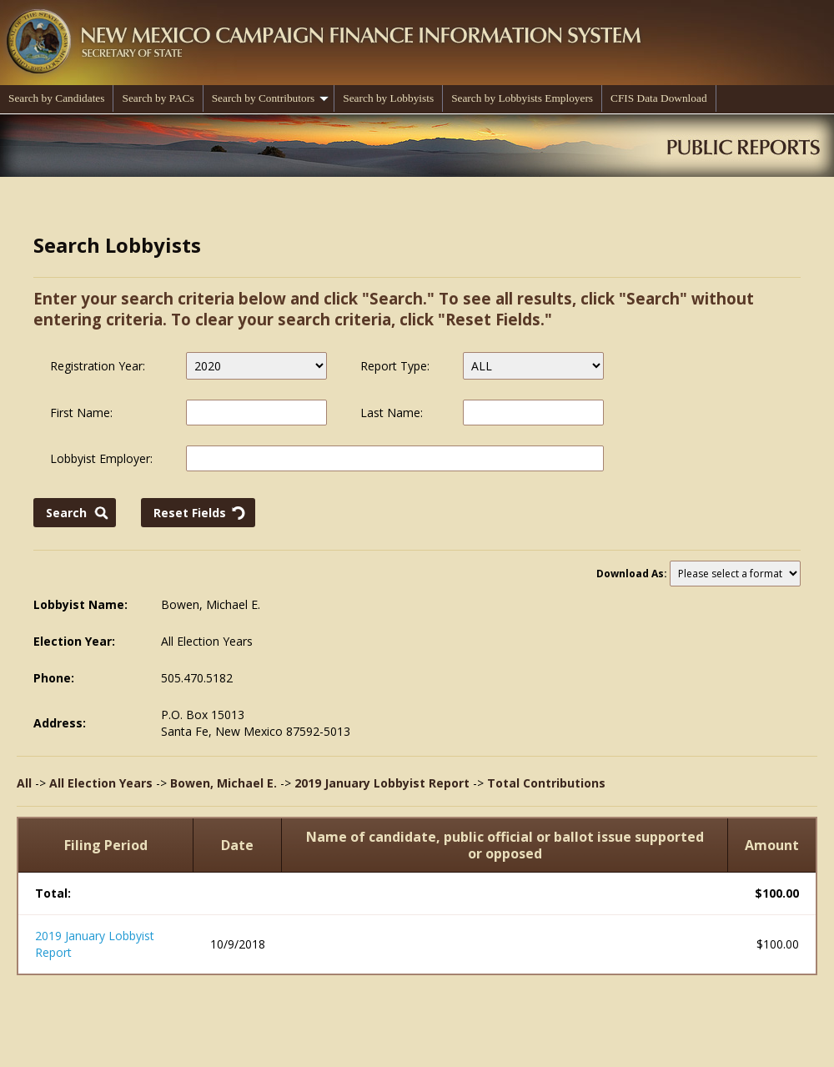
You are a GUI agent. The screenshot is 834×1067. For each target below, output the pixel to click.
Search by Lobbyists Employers (522, 98)
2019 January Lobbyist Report (382, 783)
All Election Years (101, 783)
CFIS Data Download (658, 98)
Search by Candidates (56, 98)
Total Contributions (546, 783)
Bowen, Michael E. (223, 783)
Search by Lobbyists (388, 98)
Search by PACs (157, 98)
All (24, 783)
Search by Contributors (270, 98)
